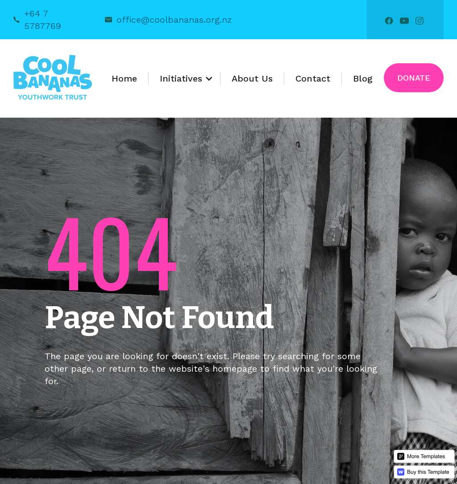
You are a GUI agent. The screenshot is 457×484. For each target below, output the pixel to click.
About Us (252, 78)
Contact (312, 78)
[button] (184, 78)
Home (124, 78)
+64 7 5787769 (42, 19)
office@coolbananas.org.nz (174, 19)
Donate (413, 77)
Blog (363, 78)
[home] (52, 78)
